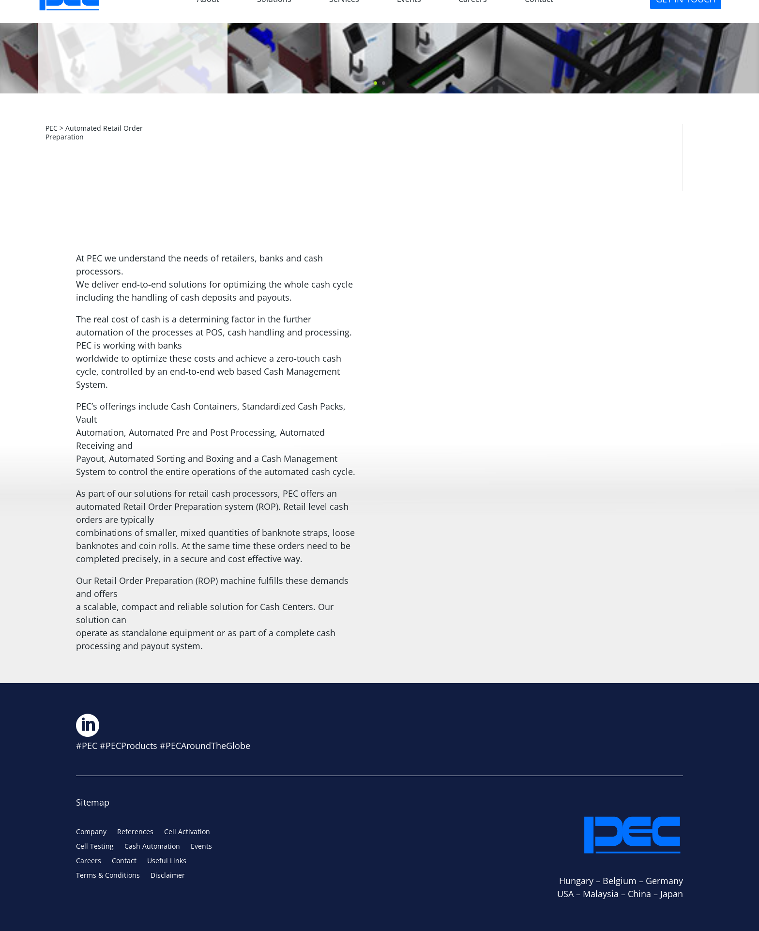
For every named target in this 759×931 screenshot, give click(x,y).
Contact (124, 861)
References (135, 832)
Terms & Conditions (108, 876)
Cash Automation (152, 847)
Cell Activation (187, 832)
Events (201, 847)
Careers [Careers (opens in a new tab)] (88, 861)
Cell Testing (95, 847)
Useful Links (166, 861)
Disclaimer (168, 876)
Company (91, 832)
